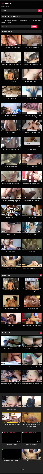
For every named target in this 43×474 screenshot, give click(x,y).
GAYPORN (7, 3)
